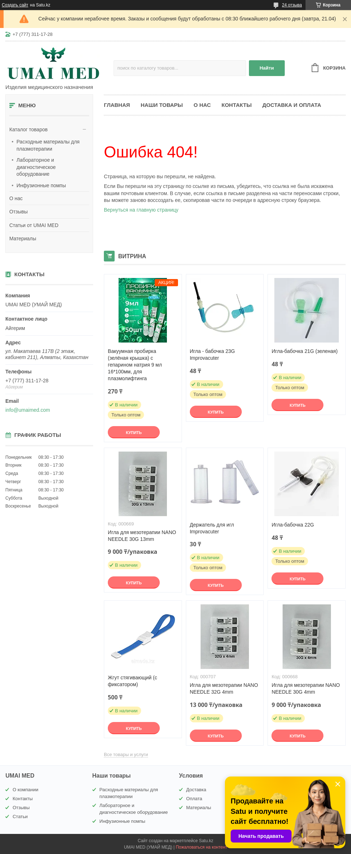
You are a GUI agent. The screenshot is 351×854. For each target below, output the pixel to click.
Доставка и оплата (292, 105)
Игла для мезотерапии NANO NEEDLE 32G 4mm (224, 688)
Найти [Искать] (267, 68)
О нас (16, 198)
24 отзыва (292, 5)
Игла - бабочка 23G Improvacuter (212, 354)
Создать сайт (15, 5)
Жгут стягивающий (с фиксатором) (132, 681)
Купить (133, 432)
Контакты (237, 105)
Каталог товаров (28, 129)
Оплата (194, 798)
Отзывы (18, 211)
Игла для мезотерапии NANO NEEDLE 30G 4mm (305, 688)
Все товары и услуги (126, 754)
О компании (25, 789)
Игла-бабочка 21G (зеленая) (304, 351)
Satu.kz (206, 840)
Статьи (20, 816)
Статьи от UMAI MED (33, 225)
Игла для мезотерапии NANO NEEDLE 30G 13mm (142, 535)
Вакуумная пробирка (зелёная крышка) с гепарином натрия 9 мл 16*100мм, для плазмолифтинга (135, 364)
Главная (117, 105)
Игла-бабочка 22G (292, 525)
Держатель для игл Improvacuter (212, 528)
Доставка (196, 789)
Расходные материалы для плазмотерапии (48, 145)
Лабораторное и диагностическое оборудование (36, 167)
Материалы (22, 238)
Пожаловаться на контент (201, 847)
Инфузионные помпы (41, 185)
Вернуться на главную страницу (141, 210)
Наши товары (162, 105)
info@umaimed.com (27, 410)
